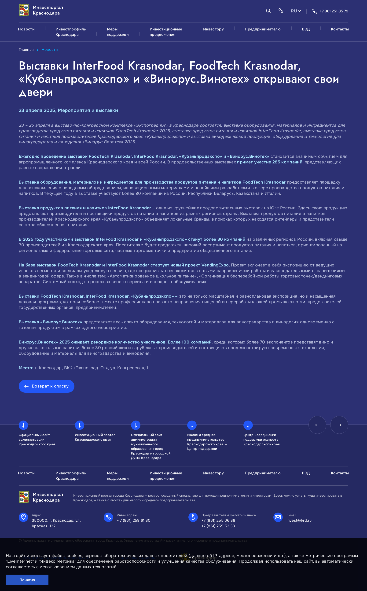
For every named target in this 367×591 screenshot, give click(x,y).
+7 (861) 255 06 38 (218, 520)
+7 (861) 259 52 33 (218, 525)
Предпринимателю (263, 29)
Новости (26, 29)
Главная (26, 49)
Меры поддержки (118, 32)
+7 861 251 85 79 (330, 11)
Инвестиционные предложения (166, 32)
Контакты (340, 29)
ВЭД (306, 29)
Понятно (27, 579)
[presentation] (316, 425)
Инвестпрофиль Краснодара (71, 32)
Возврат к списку (50, 385)
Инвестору (213, 29)
